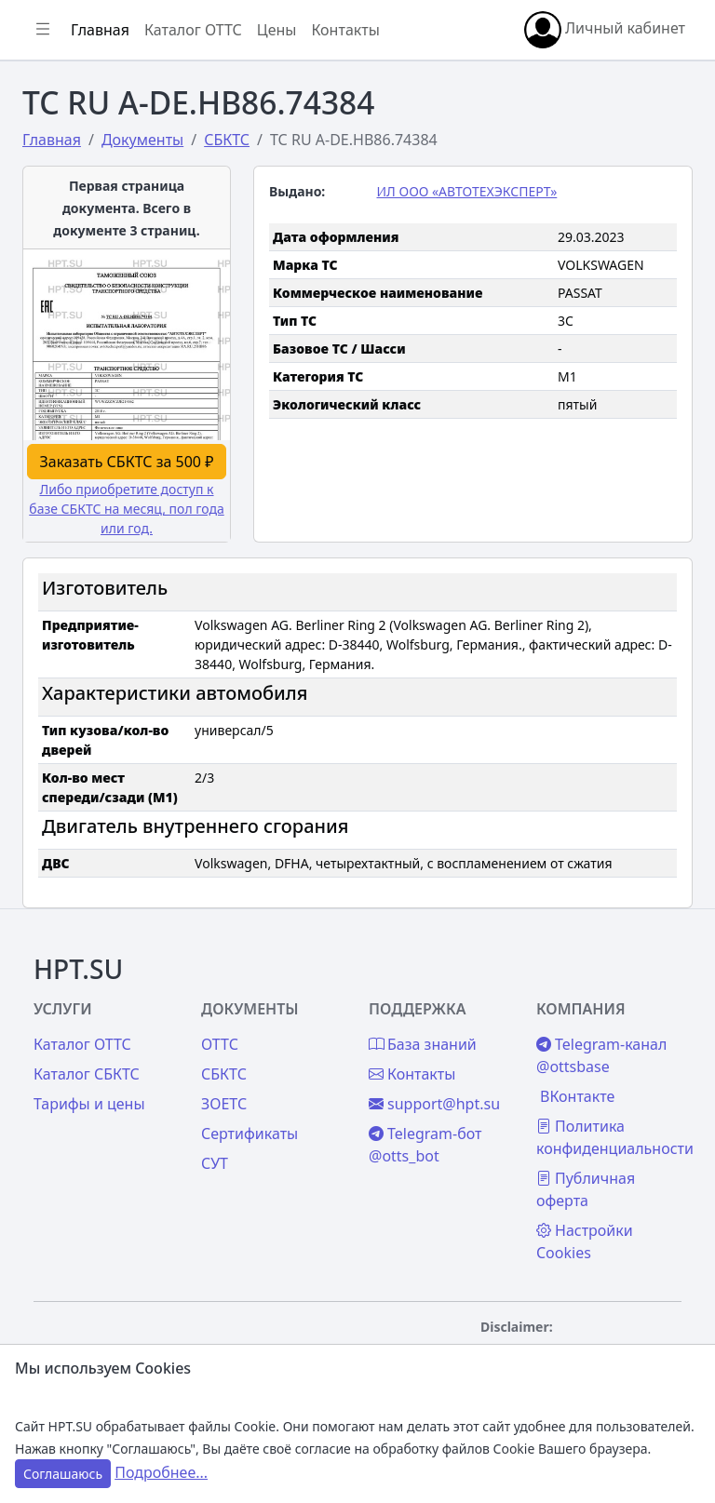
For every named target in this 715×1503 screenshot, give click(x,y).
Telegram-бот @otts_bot (425, 1144)
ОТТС (219, 1044)
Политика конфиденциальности (615, 1137)
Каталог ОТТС (193, 30)
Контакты (345, 30)
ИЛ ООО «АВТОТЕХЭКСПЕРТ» (467, 191)
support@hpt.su (434, 1104)
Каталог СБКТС (87, 1074)
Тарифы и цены (89, 1104)
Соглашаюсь (62, 1474)
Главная (100, 30)
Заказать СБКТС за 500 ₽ (127, 461)
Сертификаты (249, 1133)
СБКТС (224, 1074)
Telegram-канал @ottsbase (601, 1055)
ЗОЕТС (224, 1104)
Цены (277, 30)
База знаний (423, 1044)
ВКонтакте (577, 1096)
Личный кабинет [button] (604, 29)
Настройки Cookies (584, 1241)
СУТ (214, 1163)
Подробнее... (161, 1472)
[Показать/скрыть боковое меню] (42, 29)
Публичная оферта (585, 1189)
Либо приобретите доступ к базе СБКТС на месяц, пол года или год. (126, 508)
